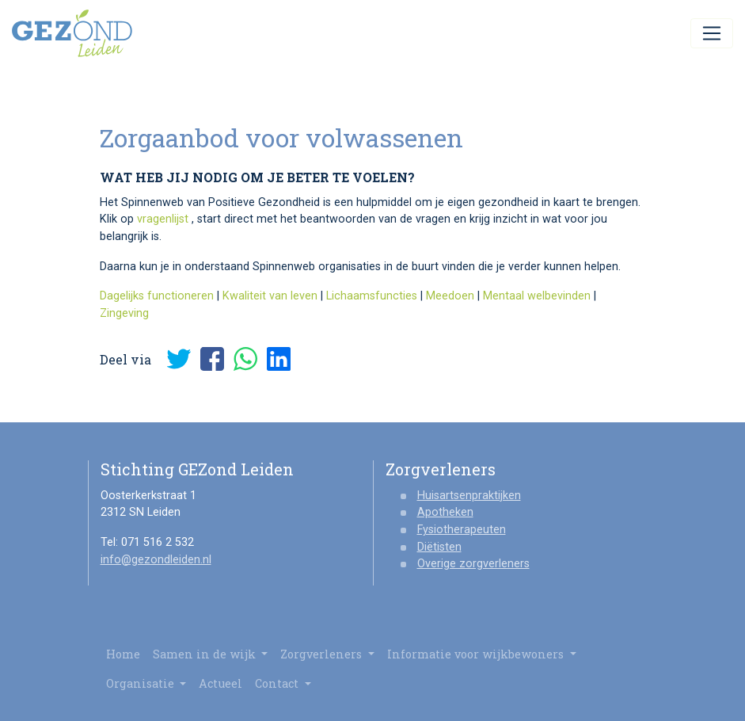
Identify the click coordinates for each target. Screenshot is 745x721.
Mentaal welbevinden (537, 296)
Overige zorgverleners (473, 563)
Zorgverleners (327, 654)
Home (123, 654)
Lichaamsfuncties (371, 296)
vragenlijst (162, 219)
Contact (283, 683)
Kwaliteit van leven (269, 296)
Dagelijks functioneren (157, 296)
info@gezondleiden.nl (156, 559)
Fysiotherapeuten (461, 529)
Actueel (220, 683)
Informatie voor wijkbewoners (481, 654)
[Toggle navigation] (711, 33)
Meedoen (450, 296)
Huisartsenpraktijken (469, 495)
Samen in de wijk (210, 654)
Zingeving (124, 313)
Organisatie (146, 683)
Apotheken (445, 512)
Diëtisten (439, 547)
